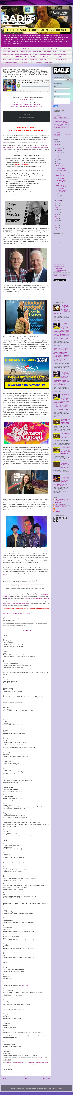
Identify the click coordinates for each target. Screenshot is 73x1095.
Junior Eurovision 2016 (59, 262)
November (59, 148)
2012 (56, 229)
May (58, 161)
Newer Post (7, 1078)
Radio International (60, 504)
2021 (56, 209)
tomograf (49, 1088)
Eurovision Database (60, 54)
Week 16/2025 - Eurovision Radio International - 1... (61, 177)
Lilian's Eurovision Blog (59, 266)
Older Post (46, 1078)
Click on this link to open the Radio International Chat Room (20, 584)
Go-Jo (24, 1064)
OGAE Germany (57, 268)
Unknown (57, 508)
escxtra (55, 240)
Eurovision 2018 (57, 250)
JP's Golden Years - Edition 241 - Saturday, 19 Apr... (62, 172)
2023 (56, 205)
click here (42, 142)
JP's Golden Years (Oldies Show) (42, 62)
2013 (56, 227)
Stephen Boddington (60, 506)
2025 (56, 144)
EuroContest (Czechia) (59, 242)
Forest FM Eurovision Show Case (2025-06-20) (26, 104)
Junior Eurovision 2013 (59, 256)
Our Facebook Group (50, 51)
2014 (56, 225)
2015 (56, 223)
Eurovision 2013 (57, 244)
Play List (31, 99)
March (58, 196)
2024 (56, 203)
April (58, 163)
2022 (56, 207)
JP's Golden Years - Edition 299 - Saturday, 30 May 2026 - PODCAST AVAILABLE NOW (65, 436)
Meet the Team (37, 51)
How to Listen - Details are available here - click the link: (16, 613)
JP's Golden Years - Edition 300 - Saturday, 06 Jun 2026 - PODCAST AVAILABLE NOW (65, 422)
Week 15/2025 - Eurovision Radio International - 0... (61, 187)
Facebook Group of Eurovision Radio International (36, 598)
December (59, 146)
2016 (56, 220)
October (59, 150)
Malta (35, 1064)
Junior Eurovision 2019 (59, 264)
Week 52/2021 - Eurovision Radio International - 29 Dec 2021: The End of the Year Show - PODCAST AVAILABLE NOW (61, 309)
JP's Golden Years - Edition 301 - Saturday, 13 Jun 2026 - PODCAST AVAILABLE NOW (65, 450)
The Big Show (23, 99)
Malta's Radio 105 (8, 54)
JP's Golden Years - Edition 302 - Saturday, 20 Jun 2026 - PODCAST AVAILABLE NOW (65, 464)
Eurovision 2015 (57, 246)
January (59, 200)
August (59, 155)
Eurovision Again (25, 62)
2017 (56, 218)
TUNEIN (9, 598)
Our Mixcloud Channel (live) (51, 48)
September (60, 152)
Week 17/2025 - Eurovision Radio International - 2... (61, 167)
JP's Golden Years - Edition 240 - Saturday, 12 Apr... (62, 182)
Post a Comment (9, 1072)
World (8, 1065)
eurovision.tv (56, 254)
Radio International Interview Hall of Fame (51, 57)
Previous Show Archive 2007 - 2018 (13, 59)
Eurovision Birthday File (31, 1062)
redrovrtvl (57, 511)
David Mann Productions (59, 238)
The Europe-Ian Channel (59, 273)
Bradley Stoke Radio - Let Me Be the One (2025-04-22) (26, 106)
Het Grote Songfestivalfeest (10, 62)
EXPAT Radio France (31, 59)
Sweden (39, 1064)
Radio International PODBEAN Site (12, 57)
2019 (56, 214)
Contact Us (37, 48)
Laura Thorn (30, 1064)
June (58, 159)
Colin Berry (19, 1062)
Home (30, 48)
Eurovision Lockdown (31, 57)
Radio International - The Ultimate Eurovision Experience (61, 501)
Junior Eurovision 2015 (59, 260)
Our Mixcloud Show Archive (10, 51)
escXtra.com (24, 985)
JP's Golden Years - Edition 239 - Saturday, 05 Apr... (62, 192)
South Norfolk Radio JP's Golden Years (26, 54)
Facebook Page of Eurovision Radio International (35, 147)
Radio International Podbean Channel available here (16, 603)
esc (23, 1062)
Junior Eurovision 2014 (59, 258)
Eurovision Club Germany (60, 252)
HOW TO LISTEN (26, 51)
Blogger (60, 1088)
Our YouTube (62, 51)
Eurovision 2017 (57, 248)
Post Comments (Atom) (16, 1082)
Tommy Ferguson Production (60, 275)
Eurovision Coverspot (42, 1062)
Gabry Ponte (19, 1064)
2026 (56, 142)
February (59, 198)
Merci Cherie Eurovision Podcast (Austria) (59, 271)
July (58, 157)
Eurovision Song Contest (9, 1064)
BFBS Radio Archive (58, 236)
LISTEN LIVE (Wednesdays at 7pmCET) (14, 48)
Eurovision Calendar (46, 54)
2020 (56, 212)
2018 (56, 216)
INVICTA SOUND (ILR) (46, 59)
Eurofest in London (61, 59)
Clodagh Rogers (11, 1062)
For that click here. (15, 601)
